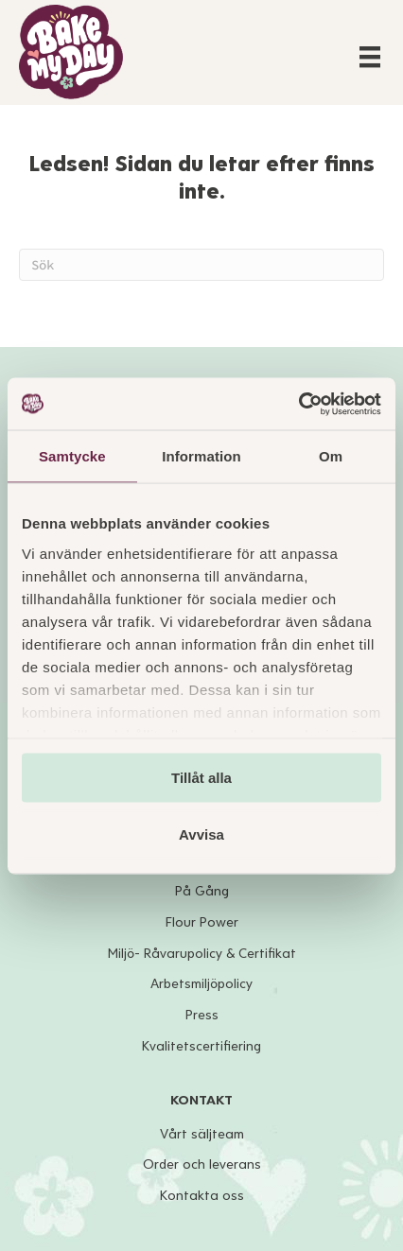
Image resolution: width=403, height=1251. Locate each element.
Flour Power (202, 922)
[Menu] (370, 56)
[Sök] (201, 265)
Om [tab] (330, 456)
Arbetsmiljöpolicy (201, 984)
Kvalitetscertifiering (201, 1046)
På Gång (202, 891)
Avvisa (201, 833)
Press (202, 1015)
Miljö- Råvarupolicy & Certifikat (202, 954)
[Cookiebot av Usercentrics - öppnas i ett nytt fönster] (298, 403)
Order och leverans (202, 1164)
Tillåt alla (201, 778)
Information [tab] (201, 456)
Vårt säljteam (202, 1134)
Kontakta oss (202, 1196)
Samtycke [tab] (72, 456)
